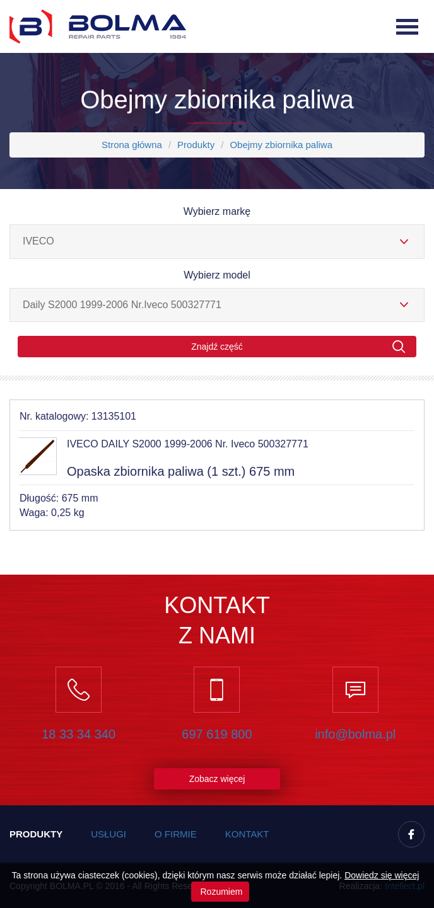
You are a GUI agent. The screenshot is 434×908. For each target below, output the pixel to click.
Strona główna (132, 144)
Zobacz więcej (217, 779)
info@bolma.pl (355, 734)
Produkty (195, 144)
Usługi (108, 834)
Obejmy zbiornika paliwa (281, 144)
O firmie (176, 834)
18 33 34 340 (78, 734)
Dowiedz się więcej (381, 875)
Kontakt (247, 834)
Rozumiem (220, 892)
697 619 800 (217, 734)
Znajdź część (298, 346)
